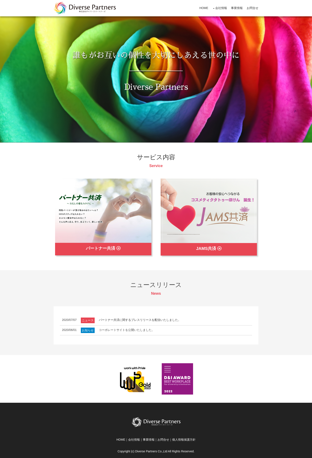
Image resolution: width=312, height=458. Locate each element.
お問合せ (252, 8)
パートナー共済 (103, 248)
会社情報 (221, 8)
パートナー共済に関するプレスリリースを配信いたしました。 (140, 320)
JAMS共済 (208, 248)
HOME (203, 8)
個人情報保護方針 (184, 439)
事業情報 (237, 8)
